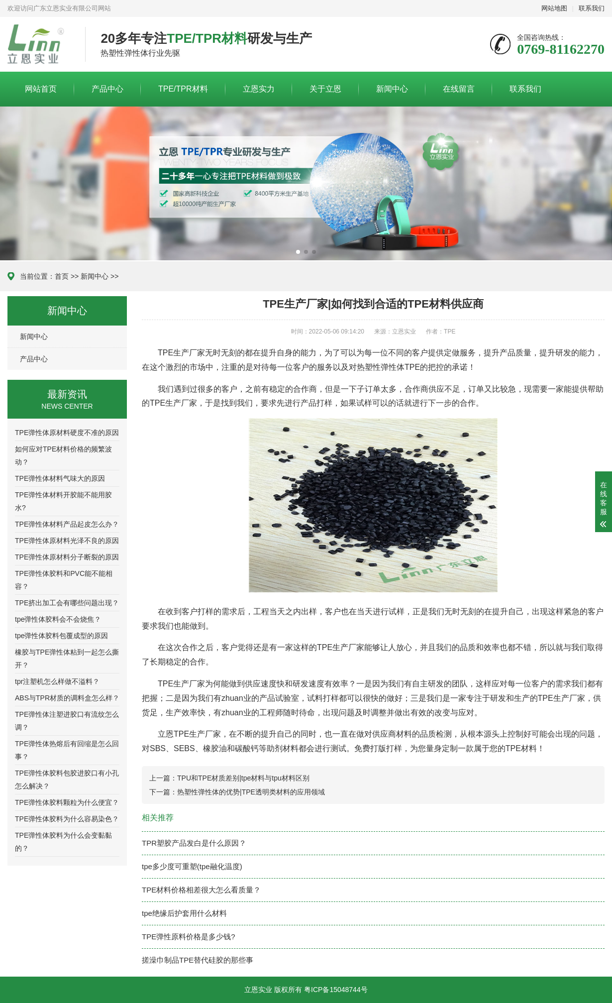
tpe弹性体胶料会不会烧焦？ (58, 619)
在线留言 (459, 89)
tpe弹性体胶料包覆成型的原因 (61, 636)
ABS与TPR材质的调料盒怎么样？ (67, 698)
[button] (298, 252)
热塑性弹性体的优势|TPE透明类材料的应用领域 (251, 792)
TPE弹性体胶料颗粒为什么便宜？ (67, 802)
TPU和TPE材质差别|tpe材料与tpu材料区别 (243, 778)
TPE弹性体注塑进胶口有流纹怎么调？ (67, 720)
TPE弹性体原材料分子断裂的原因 (67, 557)
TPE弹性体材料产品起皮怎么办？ (67, 524)
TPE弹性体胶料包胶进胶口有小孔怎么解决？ (67, 779)
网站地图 (554, 8)
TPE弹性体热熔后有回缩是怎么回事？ (67, 750)
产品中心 (107, 89)
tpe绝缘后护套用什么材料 (184, 913)
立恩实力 (259, 89)
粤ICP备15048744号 (336, 990)
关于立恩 (325, 89)
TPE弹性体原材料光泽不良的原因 (67, 541)
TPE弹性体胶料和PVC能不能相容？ (63, 579)
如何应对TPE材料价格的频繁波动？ (63, 455)
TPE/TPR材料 (183, 89)
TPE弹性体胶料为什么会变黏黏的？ (63, 841)
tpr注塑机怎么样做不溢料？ (57, 681)
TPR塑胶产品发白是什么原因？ (194, 843)
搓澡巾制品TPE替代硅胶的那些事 (197, 960)
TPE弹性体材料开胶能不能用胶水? (63, 501)
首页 (62, 276)
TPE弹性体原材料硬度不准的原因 (67, 433)
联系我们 (592, 8)
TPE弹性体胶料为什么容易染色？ (67, 819)
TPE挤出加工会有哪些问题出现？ (67, 603)
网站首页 (41, 89)
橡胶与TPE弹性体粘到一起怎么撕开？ (67, 658)
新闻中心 (392, 89)
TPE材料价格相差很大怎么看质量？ (201, 890)
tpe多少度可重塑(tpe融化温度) (192, 866)
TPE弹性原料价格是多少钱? (188, 936)
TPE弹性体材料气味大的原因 (60, 478)
